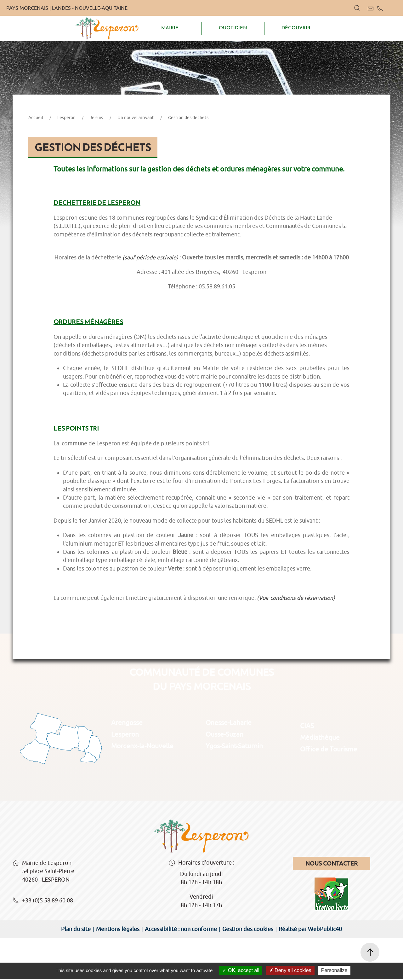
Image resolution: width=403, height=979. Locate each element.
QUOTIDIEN (233, 27)
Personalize (334, 970)
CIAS (307, 766)
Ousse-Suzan (224, 775)
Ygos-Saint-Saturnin (234, 787)
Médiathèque (320, 778)
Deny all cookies (290, 970)
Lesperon (66, 158)
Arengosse (127, 763)
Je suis (96, 158)
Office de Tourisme (328, 790)
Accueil (35, 158)
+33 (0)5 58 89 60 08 (43, 942)
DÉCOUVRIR (295, 27)
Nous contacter (331, 904)
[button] (357, 8)
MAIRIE (170, 27)
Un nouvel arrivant (135, 158)
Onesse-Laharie (229, 763)
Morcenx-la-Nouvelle (142, 787)
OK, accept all (240, 970)
